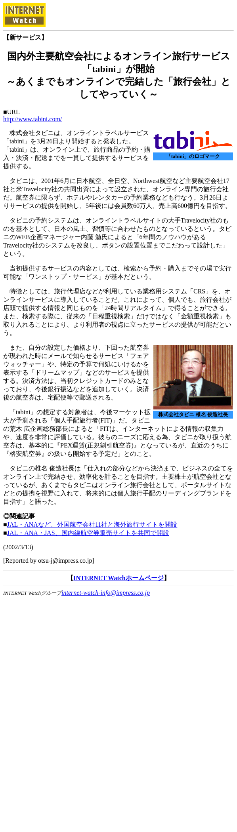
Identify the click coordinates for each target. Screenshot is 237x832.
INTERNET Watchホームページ (118, 578)
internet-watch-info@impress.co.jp (105, 592)
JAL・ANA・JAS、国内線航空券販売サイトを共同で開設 (88, 532)
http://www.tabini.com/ (32, 119)
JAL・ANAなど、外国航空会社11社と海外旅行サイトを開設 (92, 524)
